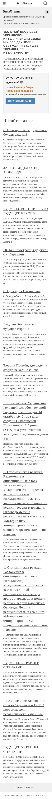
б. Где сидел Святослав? (21, 291)
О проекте (19, 787)
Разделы (30, 787)
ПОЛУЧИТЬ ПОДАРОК (20, 101)
